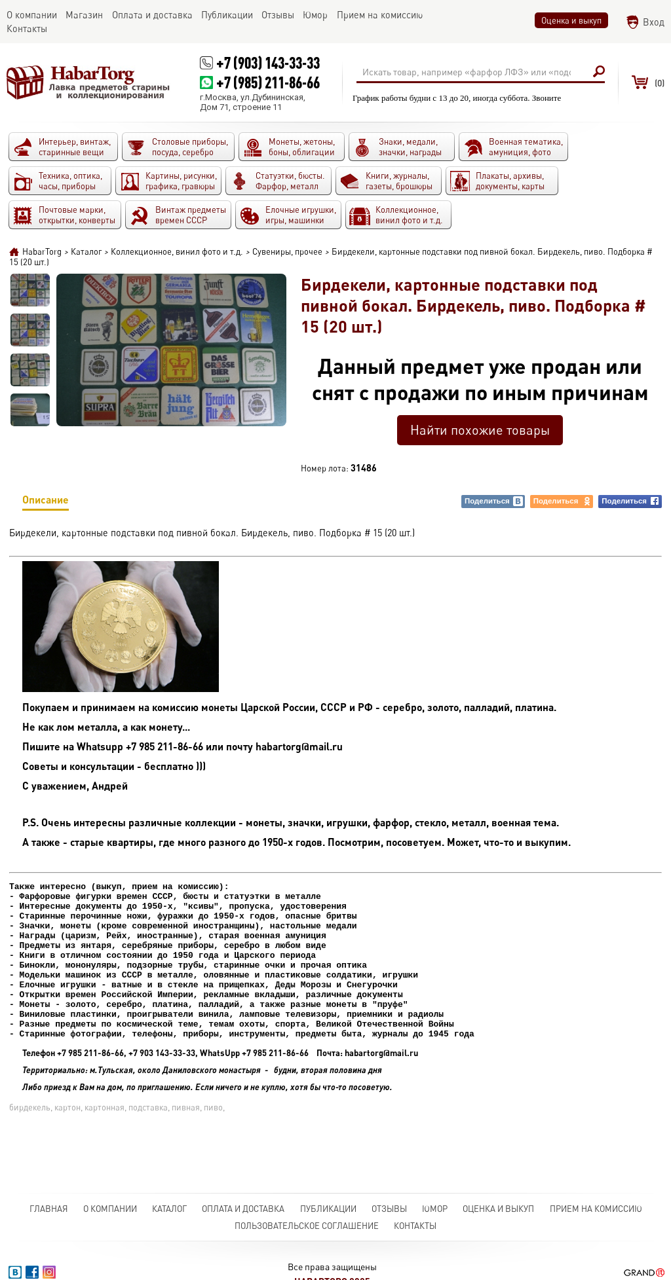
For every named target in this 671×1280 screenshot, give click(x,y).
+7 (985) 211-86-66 (268, 82)
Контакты (415, 1225)
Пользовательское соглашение (307, 1225)
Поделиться (494, 501)
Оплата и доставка (243, 1208)
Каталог (169, 1208)
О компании (110, 1208)
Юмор (435, 1208)
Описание (45, 502)
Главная (48, 1208)
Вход (653, 21)
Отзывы (389, 1208)
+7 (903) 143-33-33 (268, 62)
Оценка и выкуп (571, 20)
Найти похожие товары (480, 430)
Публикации (328, 1208)
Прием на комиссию (596, 1208)
